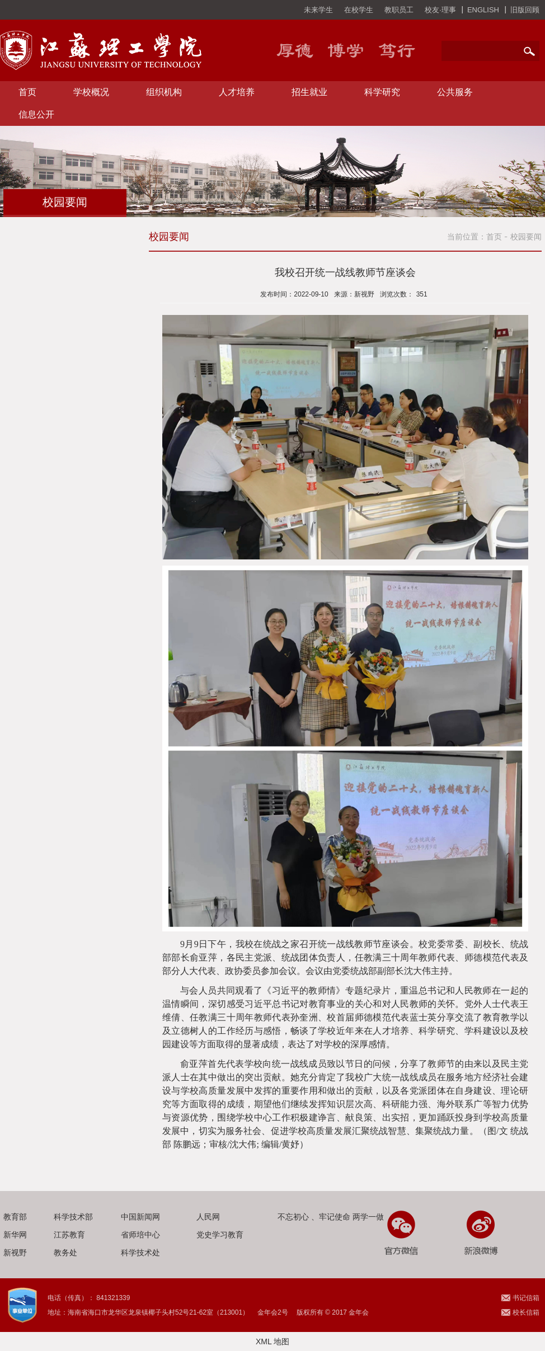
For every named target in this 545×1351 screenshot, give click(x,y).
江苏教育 (69, 1234)
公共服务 (455, 92)
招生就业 (309, 92)
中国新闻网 (140, 1216)
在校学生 (358, 10)
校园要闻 (526, 236)
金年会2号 (272, 1312)
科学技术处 (140, 1252)
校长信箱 (526, 1312)
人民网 (208, 1216)
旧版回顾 (524, 10)
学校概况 (91, 92)
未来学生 (318, 10)
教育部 (15, 1216)
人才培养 (237, 92)
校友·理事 (440, 10)
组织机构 (164, 92)
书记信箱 (526, 1298)
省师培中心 (140, 1234)
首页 (27, 92)
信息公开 (36, 114)
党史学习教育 (219, 1234)
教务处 (65, 1252)
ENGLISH (483, 10)
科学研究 (382, 92)
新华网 (15, 1234)
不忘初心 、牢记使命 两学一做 (331, 1216)
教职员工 (399, 10)
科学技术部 (73, 1216)
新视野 (15, 1252)
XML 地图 (272, 1341)
